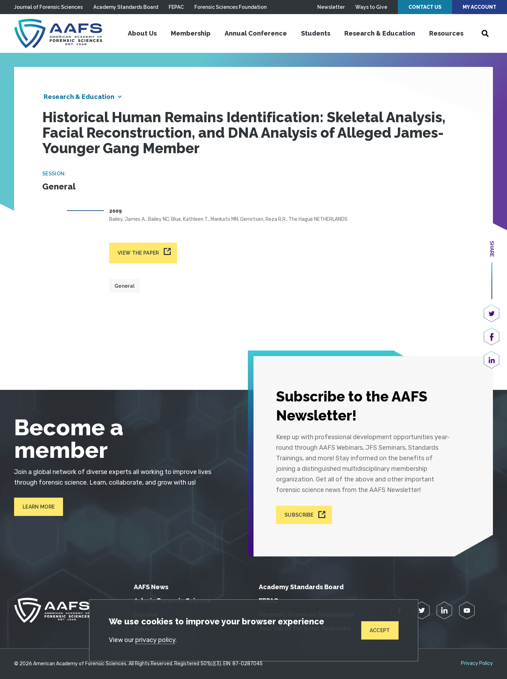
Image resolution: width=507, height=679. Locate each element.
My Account (479, 7)
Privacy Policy (477, 663)
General (124, 286)
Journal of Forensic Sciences (48, 7)
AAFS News (151, 587)
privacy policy (155, 640)
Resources (446, 33)
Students (315, 33)
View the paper (138, 253)
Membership (191, 33)
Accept (380, 630)
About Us (142, 33)
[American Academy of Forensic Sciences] (58, 33)
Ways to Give (371, 7)
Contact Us (425, 7)
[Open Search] (485, 33)
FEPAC (176, 7)
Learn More (39, 507)
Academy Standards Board (125, 7)
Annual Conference (256, 33)
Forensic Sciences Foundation (230, 7)
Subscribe (299, 515)
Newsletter (331, 7)
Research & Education (379, 33)
